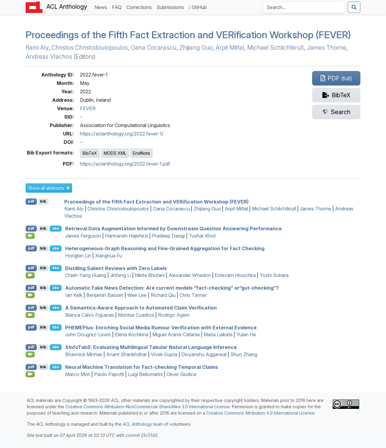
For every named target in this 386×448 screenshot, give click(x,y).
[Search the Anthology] (304, 7)
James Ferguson (83, 236)
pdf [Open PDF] (31, 201)
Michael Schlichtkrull (275, 47)
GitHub (198, 7)
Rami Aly (37, 47)
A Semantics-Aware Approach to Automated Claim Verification (141, 308)
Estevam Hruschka (235, 275)
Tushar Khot (202, 236)
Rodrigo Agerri (173, 315)
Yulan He (246, 334)
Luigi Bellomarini (145, 374)
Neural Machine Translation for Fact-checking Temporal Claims (141, 367)
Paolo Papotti (109, 374)
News (101, 6)
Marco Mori (77, 374)
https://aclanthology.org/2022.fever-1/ (121, 134)
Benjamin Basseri (104, 295)
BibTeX (90, 153)
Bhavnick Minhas (83, 354)
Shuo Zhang (243, 354)
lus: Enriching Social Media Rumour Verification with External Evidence (161, 327)
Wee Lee (137, 295)
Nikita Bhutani (150, 275)
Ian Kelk (73, 295)
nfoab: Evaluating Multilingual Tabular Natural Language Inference (151, 347)
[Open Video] (30, 236)
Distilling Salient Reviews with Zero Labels (116, 268)
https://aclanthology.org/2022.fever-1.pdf (125, 164)
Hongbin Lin (78, 256)
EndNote (141, 153)
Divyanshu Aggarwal (203, 354)
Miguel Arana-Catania (176, 334)
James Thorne (326, 47)
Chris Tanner (193, 295)
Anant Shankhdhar (126, 354)
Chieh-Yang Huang (85, 275)
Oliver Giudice (181, 374)
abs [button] (55, 228)
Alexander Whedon (190, 275)
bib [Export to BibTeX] (43, 201)
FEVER (88, 108)
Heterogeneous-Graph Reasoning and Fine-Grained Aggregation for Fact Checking (164, 248)
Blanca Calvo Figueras (89, 315)
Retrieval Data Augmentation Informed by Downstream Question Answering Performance (173, 229)
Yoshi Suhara (274, 275)
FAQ (118, 6)
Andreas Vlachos (49, 56)
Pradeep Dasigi (168, 236)
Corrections (140, 6)
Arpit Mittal (230, 47)
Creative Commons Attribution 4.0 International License (260, 412)
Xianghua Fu (108, 256)
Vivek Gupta (164, 354)
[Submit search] (354, 7)
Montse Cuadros (136, 315)
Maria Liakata (218, 334)
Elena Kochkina (131, 334)
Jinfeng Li (120, 275)
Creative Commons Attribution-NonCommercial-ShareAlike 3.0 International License (147, 406)
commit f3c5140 (141, 435)
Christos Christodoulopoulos (90, 47)
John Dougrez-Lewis (88, 334)
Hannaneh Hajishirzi (126, 236)
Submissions (171, 6)
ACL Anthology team (143, 424)
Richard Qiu (163, 295)
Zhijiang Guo (196, 47)
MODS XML (115, 153)
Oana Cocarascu (153, 47)
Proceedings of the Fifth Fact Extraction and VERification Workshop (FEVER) (188, 35)
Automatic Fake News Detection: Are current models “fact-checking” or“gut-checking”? (172, 288)
